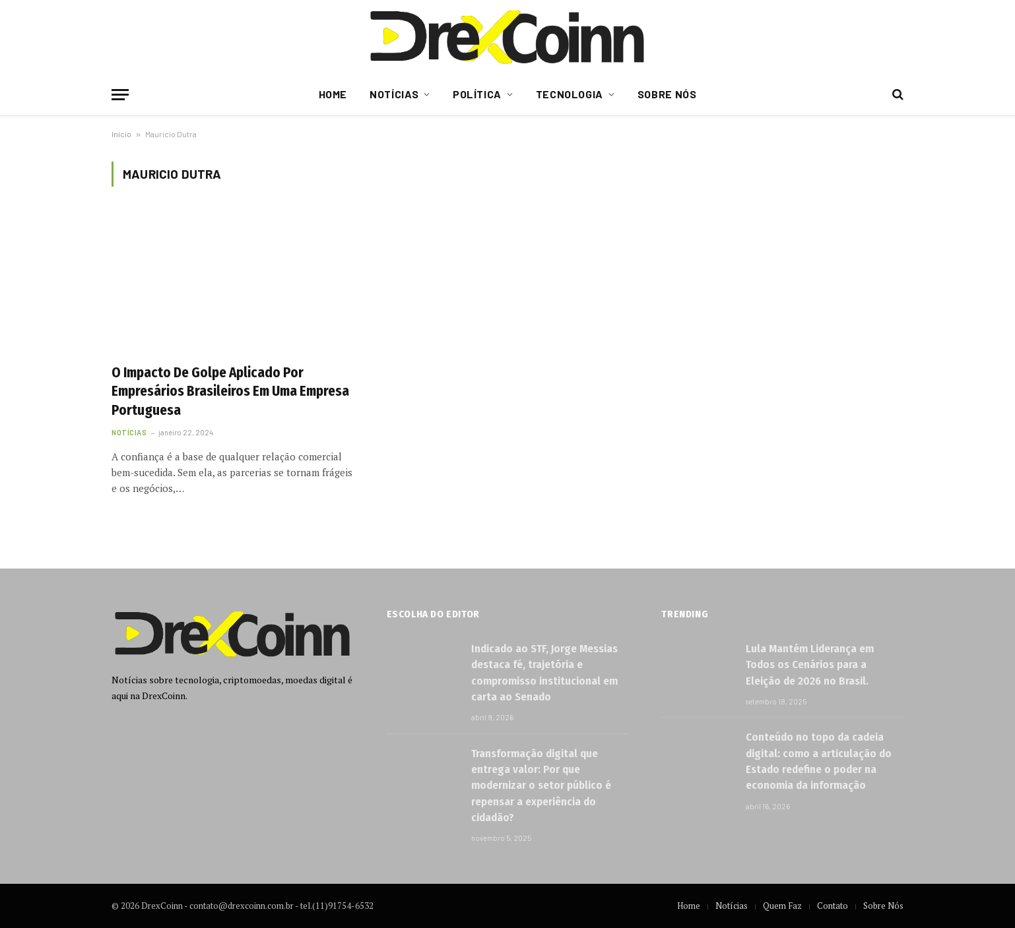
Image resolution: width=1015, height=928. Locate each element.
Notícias (394, 94)
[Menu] (120, 94)
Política (477, 94)
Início (121, 134)
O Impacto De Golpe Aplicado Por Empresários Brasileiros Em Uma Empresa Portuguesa (230, 391)
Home (333, 94)
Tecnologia (569, 94)
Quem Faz (782, 906)
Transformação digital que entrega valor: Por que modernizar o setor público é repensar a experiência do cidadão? (541, 785)
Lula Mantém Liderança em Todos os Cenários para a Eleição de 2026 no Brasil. (810, 665)
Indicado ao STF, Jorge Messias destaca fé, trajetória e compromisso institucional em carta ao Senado (544, 673)
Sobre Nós (667, 94)
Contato (832, 906)
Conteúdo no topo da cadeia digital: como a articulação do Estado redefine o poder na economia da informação (819, 761)
